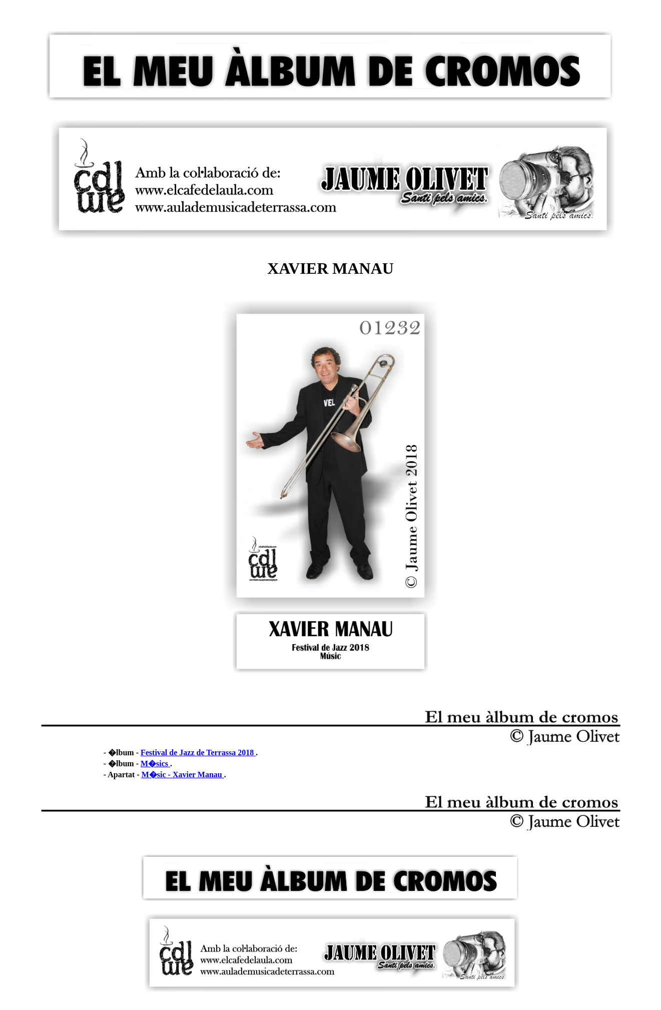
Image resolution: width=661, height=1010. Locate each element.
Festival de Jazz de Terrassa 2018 (198, 752)
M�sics (155, 763)
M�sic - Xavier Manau (183, 774)
